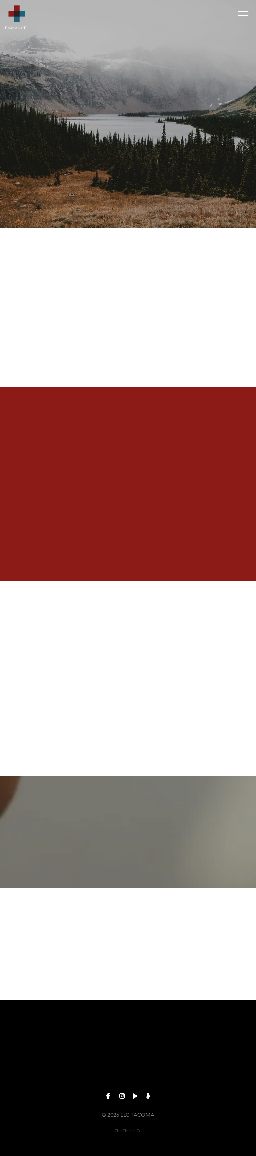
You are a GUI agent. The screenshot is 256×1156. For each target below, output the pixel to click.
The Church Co (128, 1130)
